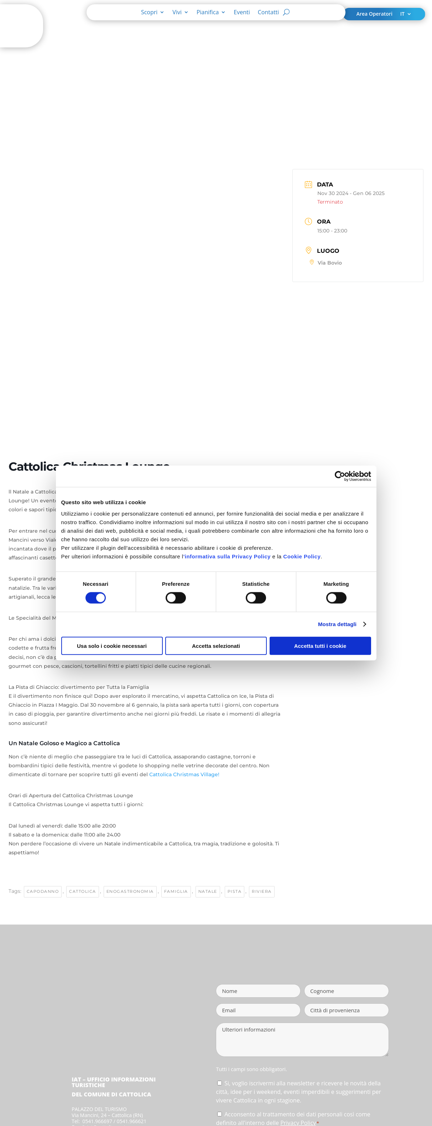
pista (235, 891)
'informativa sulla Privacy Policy (227, 556)
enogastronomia (130, 891)
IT (402, 14)
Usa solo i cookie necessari (112, 646)
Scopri (149, 13)
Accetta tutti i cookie (320, 646)
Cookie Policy (302, 556)
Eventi (242, 13)
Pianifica (208, 13)
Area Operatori (374, 14)
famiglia (176, 891)
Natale (207, 891)
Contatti (268, 13)
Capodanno (43, 891)
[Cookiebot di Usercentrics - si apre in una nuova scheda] (340, 476)
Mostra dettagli (337, 624)
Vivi (177, 13)
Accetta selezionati (216, 646)
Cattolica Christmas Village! (184, 774)
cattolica (82, 891)
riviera (262, 891)
